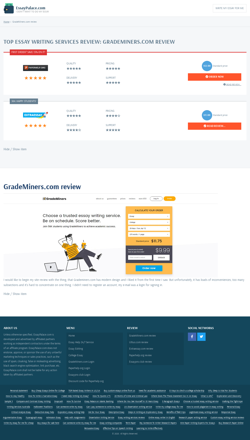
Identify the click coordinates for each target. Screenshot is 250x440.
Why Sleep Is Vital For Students (222, 391)
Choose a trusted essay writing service (200, 401)
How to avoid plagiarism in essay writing (205, 407)
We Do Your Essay (96, 412)
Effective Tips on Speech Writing (118, 428)
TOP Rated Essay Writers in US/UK (84, 391)
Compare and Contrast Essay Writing (33, 401)
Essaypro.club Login (79, 374)
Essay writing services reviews (131, 417)
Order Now (215, 77)
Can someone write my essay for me (79, 423)
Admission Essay (53, 417)
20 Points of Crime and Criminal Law (130, 396)
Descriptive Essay (116, 412)
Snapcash (58, 401)
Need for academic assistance (152, 391)
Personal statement (19, 391)
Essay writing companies (111, 423)
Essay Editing (76, 348)
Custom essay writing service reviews (227, 417)
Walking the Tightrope (232, 401)
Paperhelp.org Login (79, 368)
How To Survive (74, 401)
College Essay (76, 355)
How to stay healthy (15, 396)
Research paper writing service (193, 417)
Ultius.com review (138, 342)
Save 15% (32, 52)
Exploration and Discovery (229, 396)
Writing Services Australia (18, 407)
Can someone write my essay (69, 407)
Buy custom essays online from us (119, 391)
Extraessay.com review (141, 348)
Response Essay (228, 412)
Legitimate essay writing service (203, 412)
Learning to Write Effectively (149, 428)
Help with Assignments (75, 417)
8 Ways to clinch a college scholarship (186, 391)
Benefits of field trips (176, 412)
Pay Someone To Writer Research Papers (158, 423)
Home (6, 21)
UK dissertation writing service (138, 407)
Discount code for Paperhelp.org (86, 381)
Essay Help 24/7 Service (81, 342)
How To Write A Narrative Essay (42, 396)
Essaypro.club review (140, 361)
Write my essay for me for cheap (19, 423)
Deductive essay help (44, 412)
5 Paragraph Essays (171, 401)
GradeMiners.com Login (81, 361)
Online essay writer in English (161, 417)
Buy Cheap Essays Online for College (48, 391)
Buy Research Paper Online (231, 423)
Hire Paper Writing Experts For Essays (197, 423)
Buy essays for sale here (48, 423)
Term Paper (131, 423)
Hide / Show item (15, 149)
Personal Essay (233, 407)
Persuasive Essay (91, 428)
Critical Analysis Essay (21, 412)
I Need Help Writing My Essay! (75, 396)
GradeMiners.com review (142, 335)
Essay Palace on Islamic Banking (99, 401)
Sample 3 (9, 401)
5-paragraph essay (34, 417)
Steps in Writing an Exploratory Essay (145, 412)
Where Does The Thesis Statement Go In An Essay (174, 396)
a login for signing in (149, 285)
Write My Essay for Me (230, 8)
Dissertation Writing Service (101, 417)
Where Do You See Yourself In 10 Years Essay (137, 401)
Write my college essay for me (169, 407)
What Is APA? (207, 396)
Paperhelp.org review (140, 355)
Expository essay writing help (71, 412)
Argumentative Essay (12, 417)
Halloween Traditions (43, 407)
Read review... (232, 84)
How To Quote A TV (102, 396)
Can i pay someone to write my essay (103, 407)
